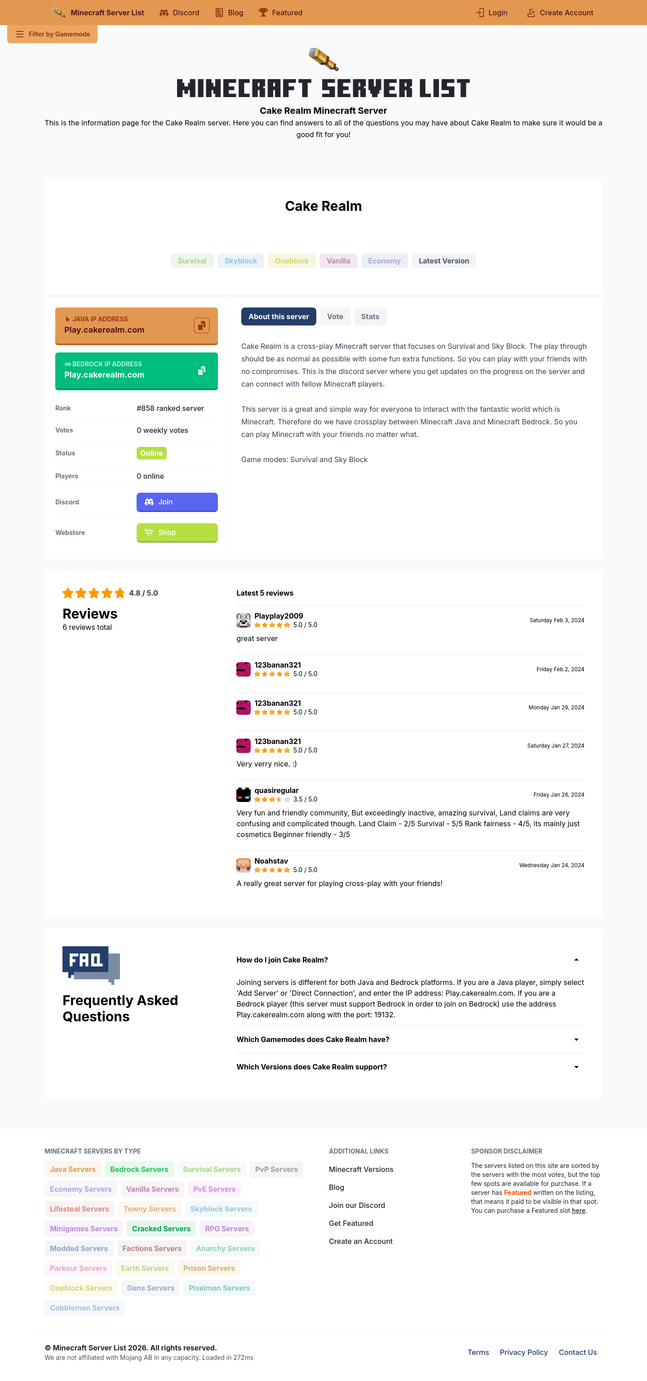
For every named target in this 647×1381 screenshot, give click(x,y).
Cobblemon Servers (84, 1307)
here (578, 1210)
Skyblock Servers (221, 1208)
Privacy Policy (524, 1352)
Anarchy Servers (225, 1248)
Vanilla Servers (152, 1188)
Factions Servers (152, 1248)
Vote (335, 316)
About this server (278, 316)
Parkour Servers (77, 1267)
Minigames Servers (83, 1228)
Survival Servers (211, 1168)
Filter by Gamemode (52, 34)
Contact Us (578, 1352)
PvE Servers (214, 1188)
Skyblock (241, 260)
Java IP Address (96, 319)
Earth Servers (145, 1267)
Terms (478, 1352)
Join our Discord (357, 1205)
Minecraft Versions (361, 1169)
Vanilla (338, 260)
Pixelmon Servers (219, 1287)
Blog (336, 1187)
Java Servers (72, 1168)
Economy (384, 260)
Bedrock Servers (139, 1168)
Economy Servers (80, 1188)
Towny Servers (149, 1208)
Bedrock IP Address (103, 364)
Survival (192, 260)
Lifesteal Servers (79, 1208)
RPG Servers (226, 1228)
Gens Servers (150, 1287)
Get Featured (351, 1223)
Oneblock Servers (81, 1287)
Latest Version (444, 260)
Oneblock (292, 260)
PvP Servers (276, 1168)
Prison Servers (209, 1267)
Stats (370, 316)
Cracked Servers (161, 1228)
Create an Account (361, 1241)
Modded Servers (78, 1248)
